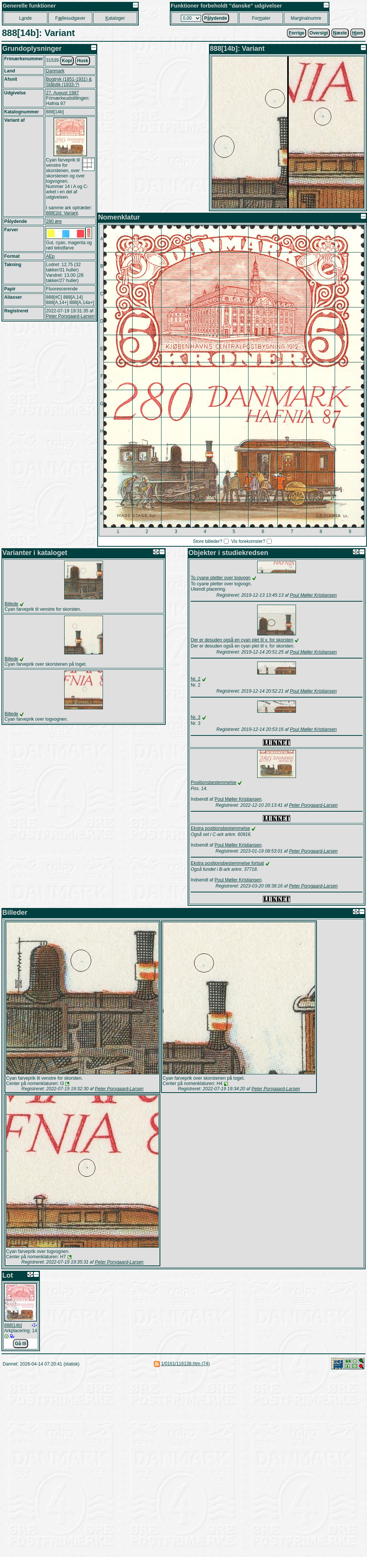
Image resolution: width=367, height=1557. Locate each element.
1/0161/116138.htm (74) (185, 1363)
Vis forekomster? (248, 541)
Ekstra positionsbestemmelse (220, 828)
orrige (296, 33)
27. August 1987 (62, 93)
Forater (261, 18)
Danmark (55, 71)
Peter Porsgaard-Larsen (70, 316)
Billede (11, 604)
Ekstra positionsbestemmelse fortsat (227, 863)
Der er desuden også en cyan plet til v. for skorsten (242, 640)
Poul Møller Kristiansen (313, 595)
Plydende (215, 18)
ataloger (115, 18)
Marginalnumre (306, 18)
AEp (50, 256)
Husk (82, 60)
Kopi (67, 60)
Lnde (25, 18)
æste (340, 33)
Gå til (20, 1343)
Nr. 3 (195, 717)
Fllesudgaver (70, 18)
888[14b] (13, 1325)
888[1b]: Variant (62, 213)
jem (357, 33)
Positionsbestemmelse (213, 782)
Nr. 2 (195, 679)
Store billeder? (207, 541)
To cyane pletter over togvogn (220, 577)
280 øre (54, 221)
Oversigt (319, 33)
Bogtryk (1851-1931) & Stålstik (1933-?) (69, 82)
